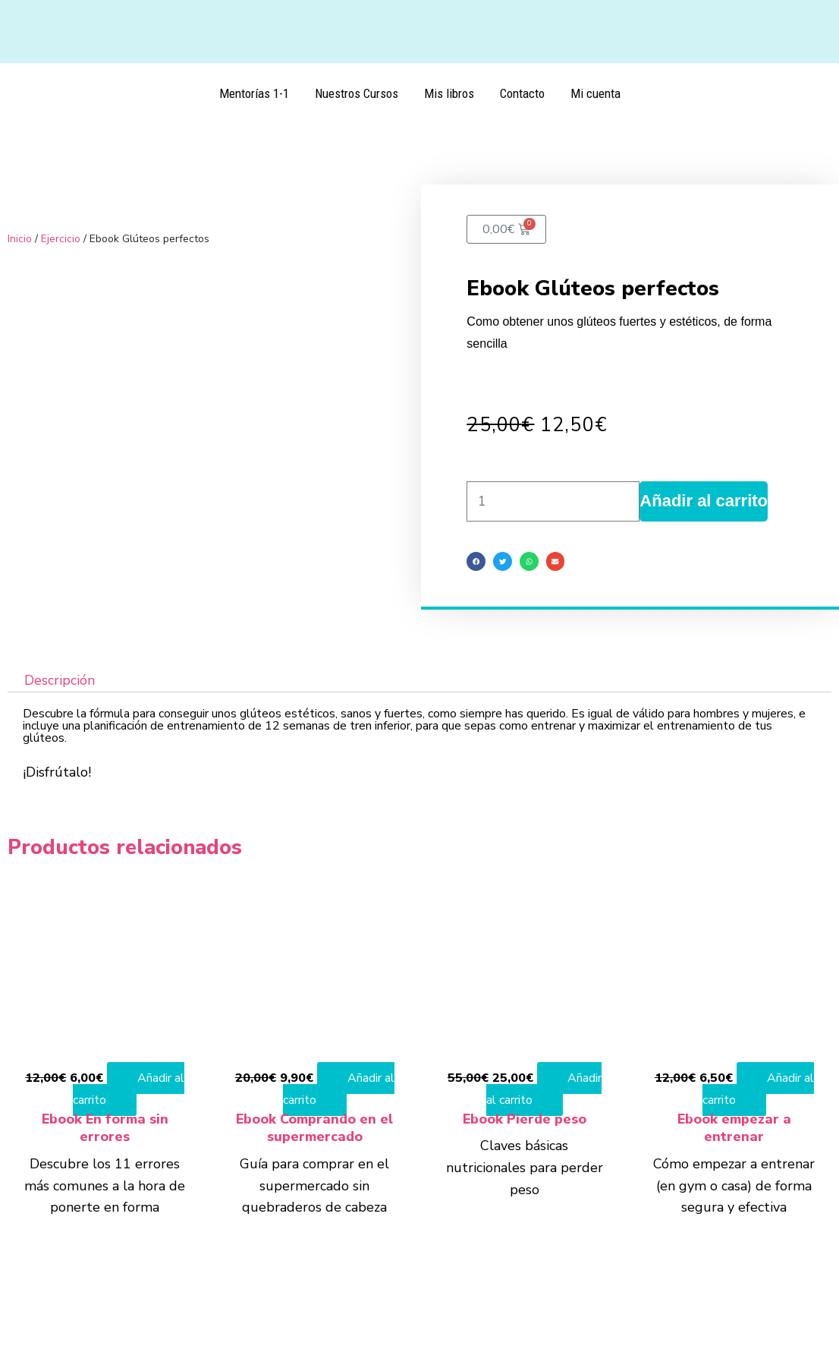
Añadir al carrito (703, 500)
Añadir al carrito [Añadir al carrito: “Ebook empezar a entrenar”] (758, 1089)
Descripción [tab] (59, 681)
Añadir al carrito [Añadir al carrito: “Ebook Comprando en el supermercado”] (338, 1089)
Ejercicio (60, 239)
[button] (476, 561)
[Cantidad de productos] (553, 501)
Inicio (20, 239)
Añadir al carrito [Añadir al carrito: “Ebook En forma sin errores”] (128, 1089)
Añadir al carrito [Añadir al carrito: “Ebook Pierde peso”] (544, 1089)
